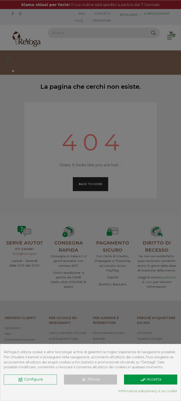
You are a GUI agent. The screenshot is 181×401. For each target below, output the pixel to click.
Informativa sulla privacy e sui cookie (147, 391)
